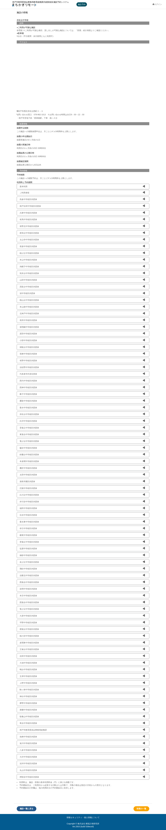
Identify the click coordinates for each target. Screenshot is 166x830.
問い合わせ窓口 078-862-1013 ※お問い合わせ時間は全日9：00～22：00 (50, 114)
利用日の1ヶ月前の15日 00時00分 (31, 148)
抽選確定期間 (22, 161)
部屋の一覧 (141, 809)
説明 (21, 23)
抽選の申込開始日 (24, 136)
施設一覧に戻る (26, 809)
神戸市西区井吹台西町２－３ (30, 111)
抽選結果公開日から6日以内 (29, 165)
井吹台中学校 (22, 20)
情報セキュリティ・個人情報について (83, 817)
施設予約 (82, 4)
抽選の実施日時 (23, 145)
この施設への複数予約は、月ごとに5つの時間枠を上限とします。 (45, 178)
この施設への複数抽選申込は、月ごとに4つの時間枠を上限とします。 (47, 131)
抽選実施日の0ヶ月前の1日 (28, 140)
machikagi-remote (24, 5)
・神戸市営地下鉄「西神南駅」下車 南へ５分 (37, 118)
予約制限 (20, 175)
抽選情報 (23, 124)
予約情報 (23, 171)
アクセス (23, 42)
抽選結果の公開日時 (25, 153)
